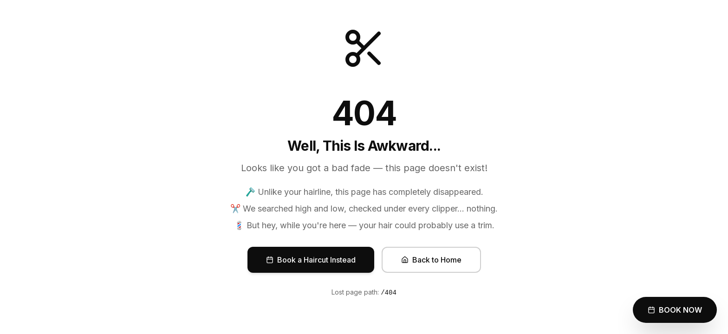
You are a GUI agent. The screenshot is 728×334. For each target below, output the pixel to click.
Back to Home (431, 259)
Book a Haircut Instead (311, 259)
